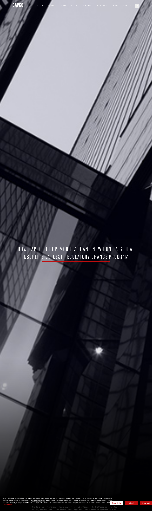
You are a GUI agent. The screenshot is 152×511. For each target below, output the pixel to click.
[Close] (148, 503)
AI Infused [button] (74, 5)
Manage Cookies (116, 503)
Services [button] (51, 5)
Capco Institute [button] (101, 5)
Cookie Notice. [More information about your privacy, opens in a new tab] (8, 505)
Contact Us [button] (126, 5)
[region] (76, 503)
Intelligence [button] (87, 5)
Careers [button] (115, 5)
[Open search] (137, 6)
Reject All (131, 503)
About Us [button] (39, 5)
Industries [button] (62, 5)
